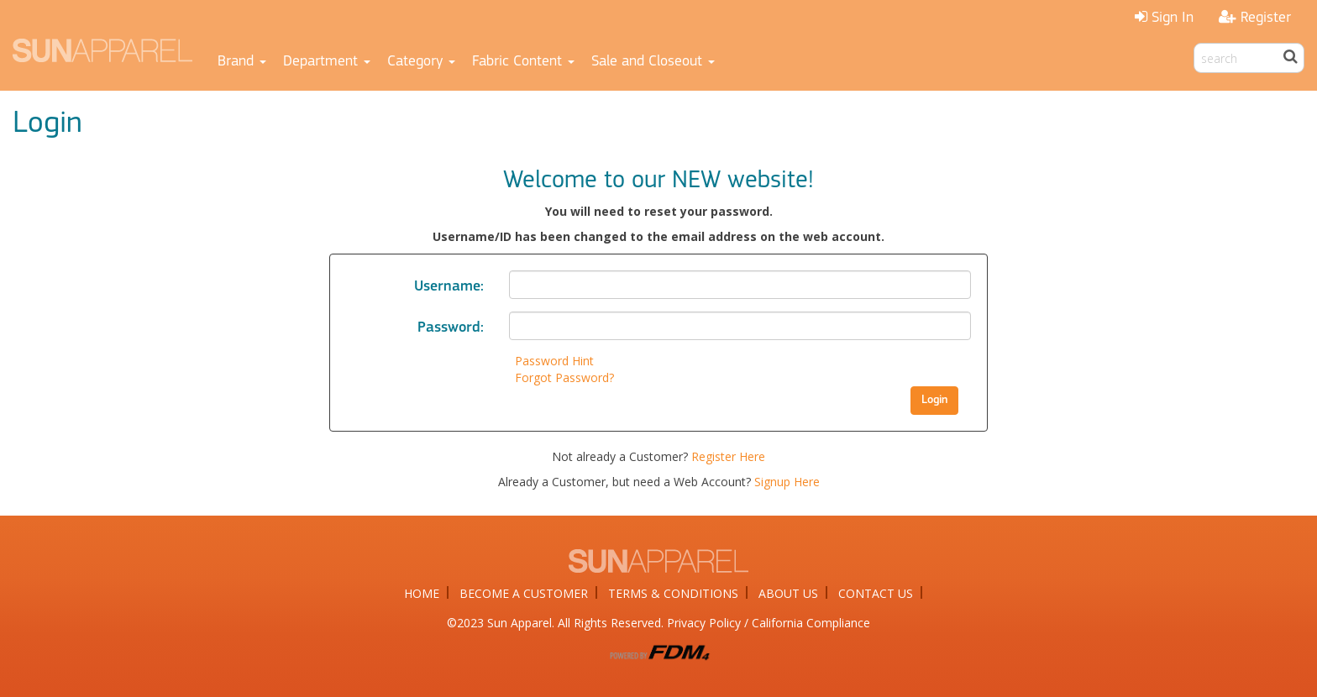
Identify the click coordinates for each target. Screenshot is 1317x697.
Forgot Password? (564, 377)
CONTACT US (875, 593)
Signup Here (787, 482)
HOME (421, 593)
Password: (450, 328)
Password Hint (554, 361)
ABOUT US (788, 593)
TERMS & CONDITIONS (673, 593)
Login (934, 400)
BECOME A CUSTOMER (523, 593)
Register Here (728, 456)
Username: (449, 287)
